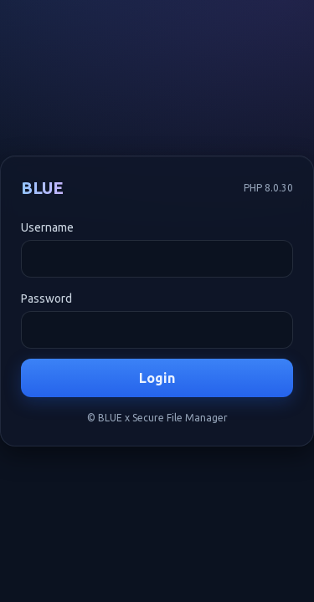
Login (157, 377)
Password (46, 298)
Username (47, 227)
